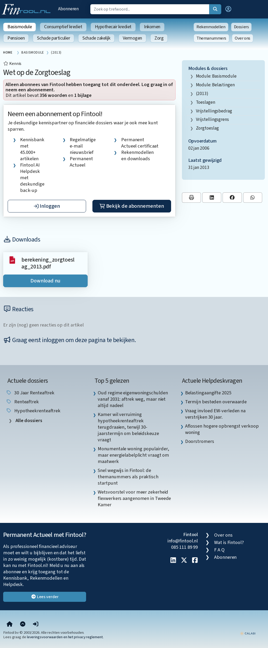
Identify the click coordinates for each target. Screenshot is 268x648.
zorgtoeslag (207, 128)
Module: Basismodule (216, 76)
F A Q (219, 549)
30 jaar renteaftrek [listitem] (30, 392)
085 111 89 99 (184, 547)
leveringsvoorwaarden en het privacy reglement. (65, 637)
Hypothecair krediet (113, 26)
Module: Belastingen (215, 85)
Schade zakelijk (96, 38)
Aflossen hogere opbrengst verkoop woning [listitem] (222, 429)
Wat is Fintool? (229, 542)
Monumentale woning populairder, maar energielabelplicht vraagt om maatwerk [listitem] (133, 455)
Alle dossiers (28, 420)
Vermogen (132, 38)
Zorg (158, 38)
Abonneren (68, 9)
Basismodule (19, 26)
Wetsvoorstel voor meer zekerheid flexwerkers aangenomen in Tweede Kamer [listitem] (134, 498)
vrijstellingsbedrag (214, 111)
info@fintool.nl (182, 540)
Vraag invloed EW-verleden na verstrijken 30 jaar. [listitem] (215, 413)
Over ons (242, 38)
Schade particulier (53, 38)
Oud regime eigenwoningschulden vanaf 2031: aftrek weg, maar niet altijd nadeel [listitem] (133, 399)
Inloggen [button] (47, 206)
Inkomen (152, 26)
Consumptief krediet (63, 26)
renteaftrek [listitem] (22, 401)
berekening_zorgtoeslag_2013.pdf (47, 263)
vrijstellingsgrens (212, 119)
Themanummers (211, 38)
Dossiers (241, 27)
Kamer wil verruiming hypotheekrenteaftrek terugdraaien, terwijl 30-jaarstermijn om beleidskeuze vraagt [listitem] (128, 427)
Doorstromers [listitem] (199, 441)
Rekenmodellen (210, 27)
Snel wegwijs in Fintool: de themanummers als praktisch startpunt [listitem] (128, 476)
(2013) (202, 93)
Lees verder (45, 597)
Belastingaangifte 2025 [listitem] (208, 392)
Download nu (45, 281)
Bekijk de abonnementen (132, 206)
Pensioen (16, 38)
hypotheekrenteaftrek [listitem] (33, 410)
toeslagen (205, 102)
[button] (228, 9)
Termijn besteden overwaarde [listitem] (216, 401)
